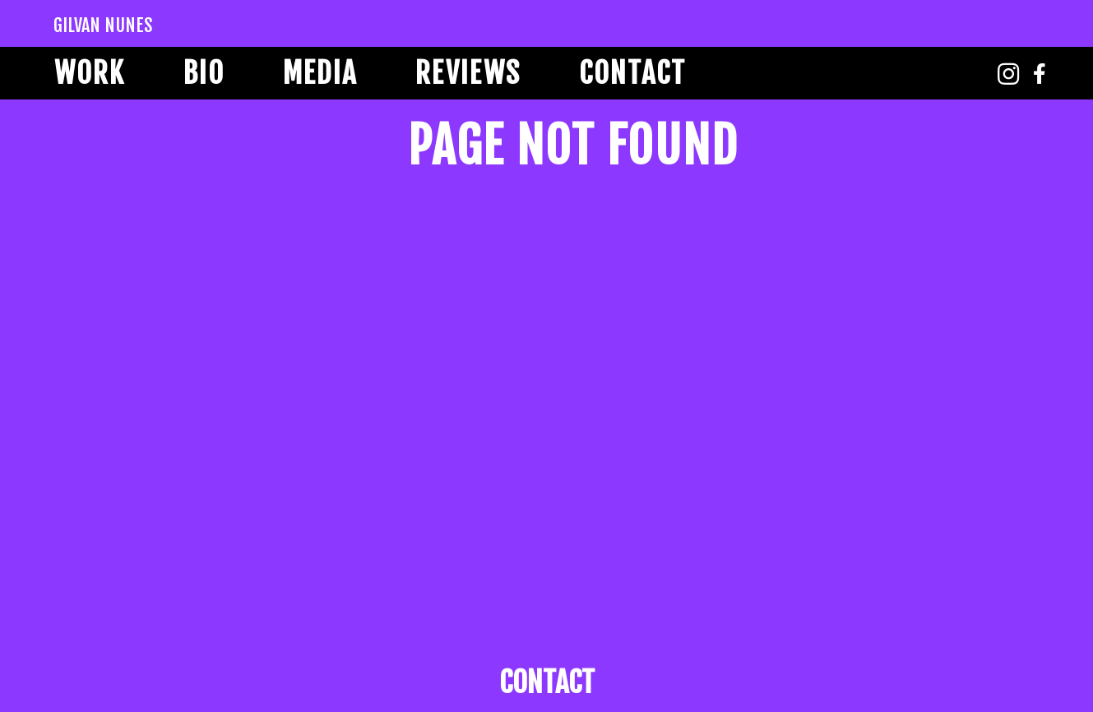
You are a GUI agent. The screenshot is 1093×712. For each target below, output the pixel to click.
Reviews (468, 73)
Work (89, 73)
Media (320, 73)
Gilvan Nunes (103, 25)
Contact (632, 73)
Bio (204, 73)
